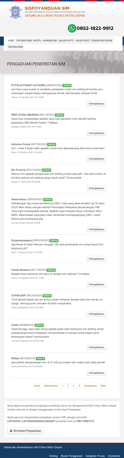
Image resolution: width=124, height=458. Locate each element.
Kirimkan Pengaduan (25, 430)
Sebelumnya (51, 385)
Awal (37, 385)
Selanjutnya (90, 385)
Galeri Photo (66, 40)
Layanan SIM (49, 40)
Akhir (103, 385)
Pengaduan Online (102, 40)
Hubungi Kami (15, 47)
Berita (37, 40)
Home (11, 40)
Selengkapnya (96, 103)
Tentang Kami (24, 40)
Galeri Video (83, 40)
